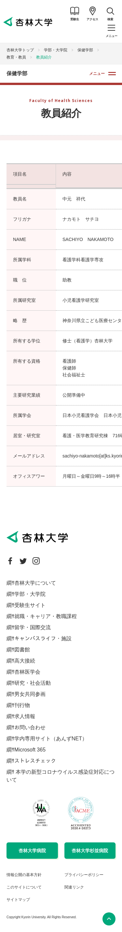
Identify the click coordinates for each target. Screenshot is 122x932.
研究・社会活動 (32, 683)
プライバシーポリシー (83, 874)
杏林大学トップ (20, 50)
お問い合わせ (30, 727)
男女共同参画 (30, 694)
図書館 (22, 649)
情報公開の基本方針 (24, 874)
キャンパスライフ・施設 (43, 638)
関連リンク (74, 887)
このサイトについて (24, 887)
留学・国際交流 (32, 627)
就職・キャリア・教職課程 (45, 616)
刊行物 (22, 705)
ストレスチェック (35, 761)
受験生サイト (30, 605)
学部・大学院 (55, 50)
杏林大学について (35, 583)
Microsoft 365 (30, 749)
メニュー (97, 73)
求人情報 (24, 716)
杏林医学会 (27, 672)
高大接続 (24, 661)
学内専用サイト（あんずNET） (50, 738)
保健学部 (85, 50)
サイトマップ (18, 899)
